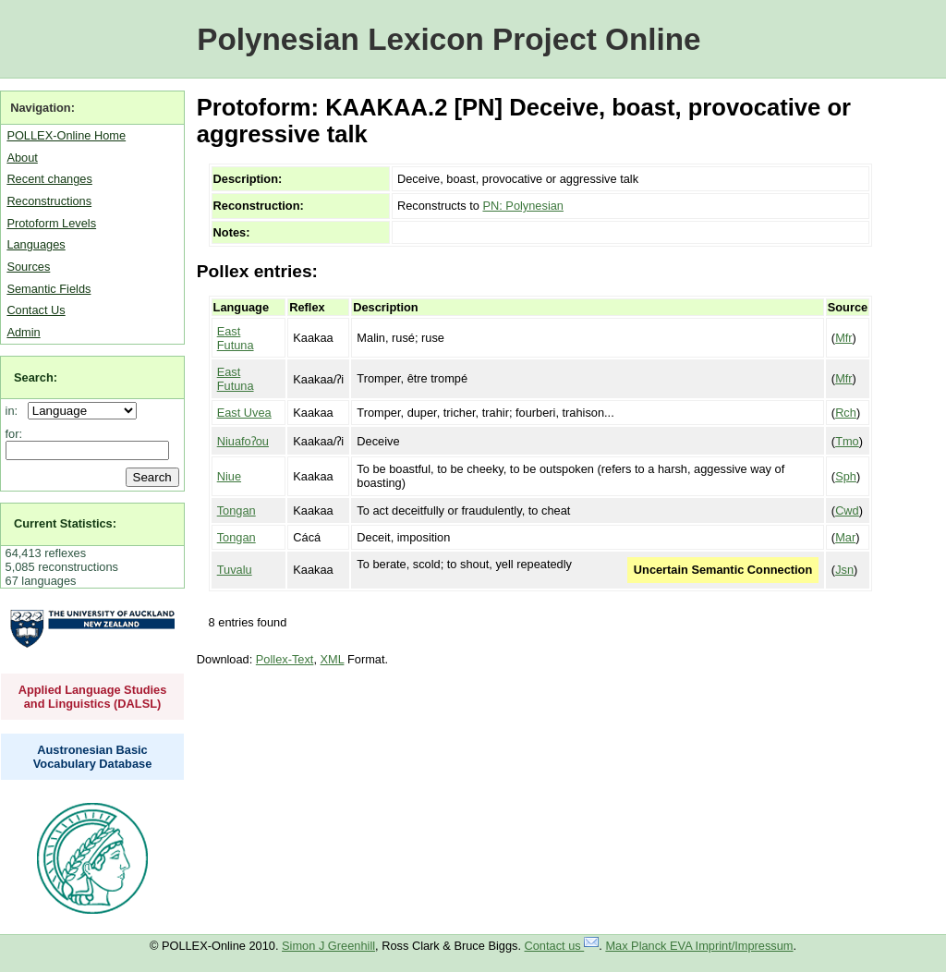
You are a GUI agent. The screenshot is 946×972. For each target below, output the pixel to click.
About (21, 157)
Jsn (844, 570)
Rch (845, 412)
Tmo (847, 441)
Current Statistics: (65, 523)
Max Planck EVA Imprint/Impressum (699, 946)
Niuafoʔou (243, 441)
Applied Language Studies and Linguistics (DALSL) (92, 697)
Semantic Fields (48, 289)
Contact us (562, 946)
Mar (845, 537)
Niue (229, 476)
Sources (28, 266)
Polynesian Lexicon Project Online (448, 39)
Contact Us (35, 310)
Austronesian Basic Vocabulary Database (92, 757)
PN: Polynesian (523, 206)
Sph (845, 476)
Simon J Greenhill (328, 946)
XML (333, 659)
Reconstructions (48, 201)
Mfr (843, 338)
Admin (23, 332)
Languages (35, 244)
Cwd (847, 510)
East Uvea (244, 412)
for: (14, 434)
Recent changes (48, 179)
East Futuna (235, 338)
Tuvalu (234, 570)
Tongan (236, 510)
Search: (35, 377)
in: (15, 411)
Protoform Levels (51, 223)
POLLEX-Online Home (66, 135)
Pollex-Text (285, 659)
